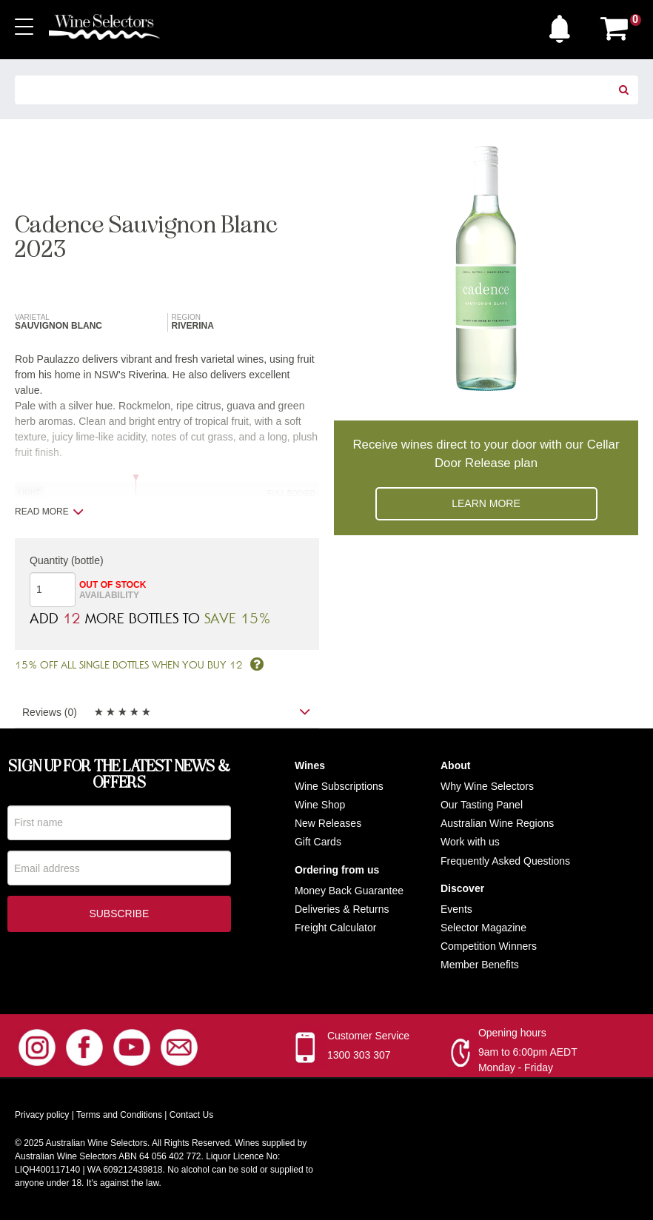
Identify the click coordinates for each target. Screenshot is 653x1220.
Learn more (486, 503)
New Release (325, 823)
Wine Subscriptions (339, 786)
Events (456, 909)
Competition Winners (489, 946)
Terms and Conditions (119, 1115)
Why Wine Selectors (487, 786)
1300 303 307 (359, 1056)
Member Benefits (480, 965)
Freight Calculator (336, 928)
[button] (563, 25)
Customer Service (368, 1036)
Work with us (470, 842)
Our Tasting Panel (482, 805)
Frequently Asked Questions (505, 861)
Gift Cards (318, 842)
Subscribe (119, 916)
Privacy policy (42, 1115)
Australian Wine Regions (497, 823)
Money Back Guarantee (349, 890)
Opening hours (512, 1033)
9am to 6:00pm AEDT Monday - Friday (527, 1060)
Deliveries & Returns (342, 909)
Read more (49, 511)
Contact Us (191, 1115)
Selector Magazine (483, 928)
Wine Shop (320, 805)
